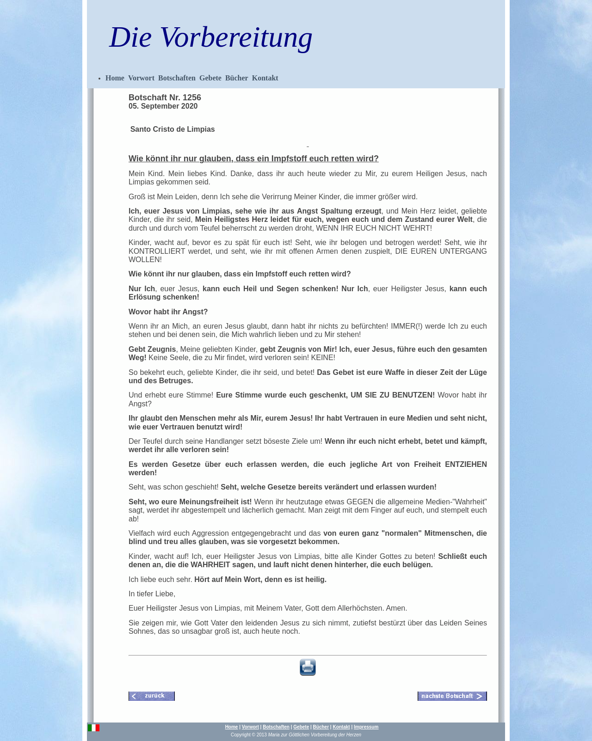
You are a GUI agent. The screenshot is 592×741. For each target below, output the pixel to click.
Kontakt (265, 78)
